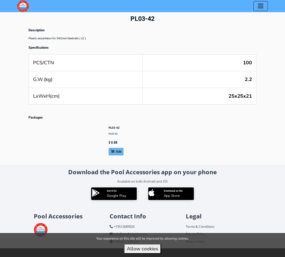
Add (116, 151)
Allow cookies (142, 248)
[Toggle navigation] (260, 6)
